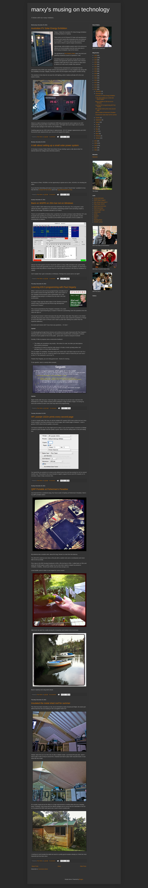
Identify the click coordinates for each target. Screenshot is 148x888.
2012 (95, 87)
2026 (95, 55)
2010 (95, 141)
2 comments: (52, 278)
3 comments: (52, 136)
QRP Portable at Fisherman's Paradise (49, 489)
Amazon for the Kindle (45, 189)
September (99, 120)
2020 (95, 69)
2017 (95, 75)
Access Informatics (99, 198)
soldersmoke (97, 212)
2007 (95, 147)
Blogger (81, 879)
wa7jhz (96, 214)
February (98, 135)
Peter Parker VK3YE (99, 204)
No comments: (52, 694)
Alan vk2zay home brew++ (101, 202)
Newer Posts (35, 866)
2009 (95, 143)
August (98, 122)
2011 (95, 89)
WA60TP (96, 216)
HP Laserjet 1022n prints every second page (52, 417)
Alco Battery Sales (70, 53)
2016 (95, 78)
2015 (95, 80)
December (98, 91)
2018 (95, 73)
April (97, 131)
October (98, 117)
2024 (95, 60)
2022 (95, 64)
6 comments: (52, 480)
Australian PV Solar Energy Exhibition (49, 28)
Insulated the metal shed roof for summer (50, 703)
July (97, 124)
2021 (95, 66)
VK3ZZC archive (98, 222)
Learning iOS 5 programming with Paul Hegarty (53, 287)
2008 (95, 145)
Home (59, 866)
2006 (95, 150)
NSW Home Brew (98, 208)
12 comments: (53, 408)
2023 (95, 62)
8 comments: (52, 860)
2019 (95, 71)
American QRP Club (99, 210)
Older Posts (83, 866)
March (97, 133)
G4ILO (95, 218)
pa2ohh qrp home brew (100, 206)
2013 (95, 85)
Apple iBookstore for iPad (65, 189)
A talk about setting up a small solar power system (55, 145)
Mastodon (95, 157)
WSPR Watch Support (99, 200)
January (98, 138)
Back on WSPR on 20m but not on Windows (52, 203)
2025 (95, 57)
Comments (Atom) (43, 869)
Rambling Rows (98, 220)
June (97, 126)
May (97, 129)
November (98, 93)
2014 (95, 82)
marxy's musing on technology (70, 9)
